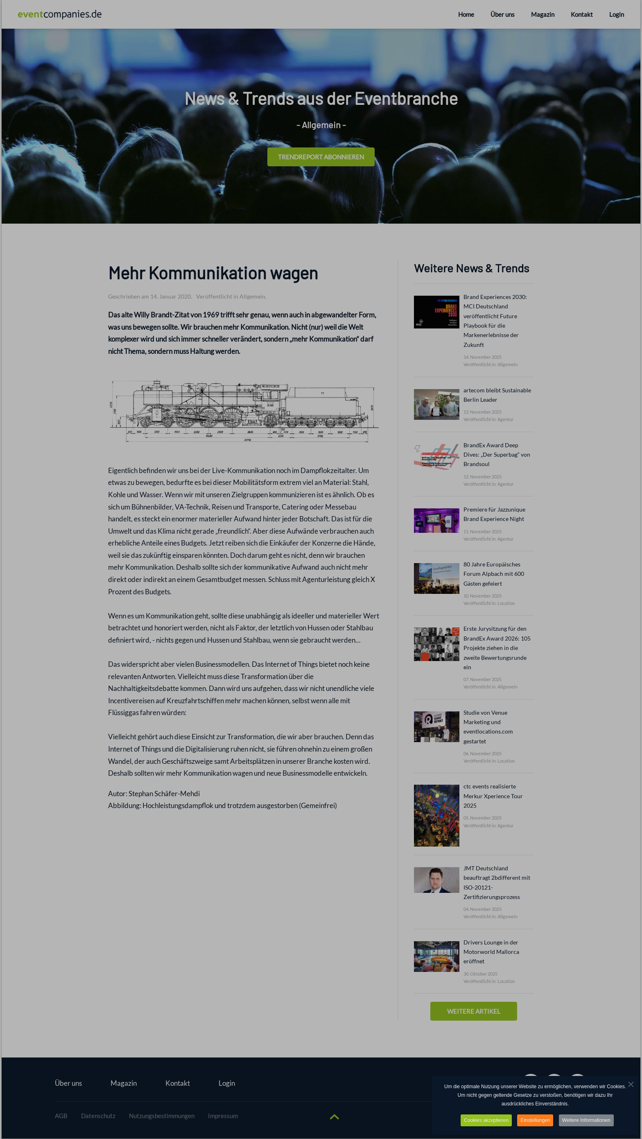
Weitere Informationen (586, 1121)
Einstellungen (535, 1121)
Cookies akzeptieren (486, 1121)
